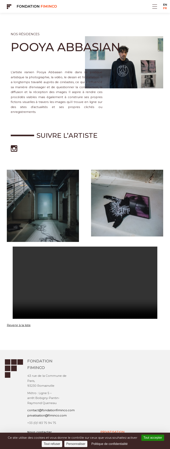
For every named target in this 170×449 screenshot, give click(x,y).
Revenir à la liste (19, 325)
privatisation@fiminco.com (47, 416)
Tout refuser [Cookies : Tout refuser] (52, 443)
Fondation (37, 6)
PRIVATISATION (112, 432)
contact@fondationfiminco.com (51, 411)
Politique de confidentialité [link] (109, 443)
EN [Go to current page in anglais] (165, 4)
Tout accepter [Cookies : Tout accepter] (152, 437)
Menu (154, 6)
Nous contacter (39, 432)
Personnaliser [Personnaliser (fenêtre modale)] (75, 443)
